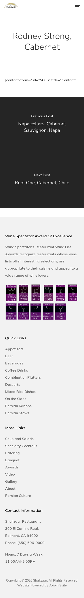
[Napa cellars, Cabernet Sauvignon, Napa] (42, 124)
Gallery (11, 481)
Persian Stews (17, 413)
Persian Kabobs (18, 406)
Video (10, 474)
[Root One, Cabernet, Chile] (42, 180)
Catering (12, 453)
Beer (9, 356)
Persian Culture (18, 495)
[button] (77, 5)
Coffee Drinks (16, 370)
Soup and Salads (19, 438)
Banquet (12, 460)
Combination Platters (23, 377)
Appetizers (14, 349)
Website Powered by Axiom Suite (42, 585)
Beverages (14, 363)
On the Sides (15, 398)
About (10, 488)
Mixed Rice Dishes (20, 391)
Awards (12, 467)
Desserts (12, 384)
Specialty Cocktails (21, 446)
